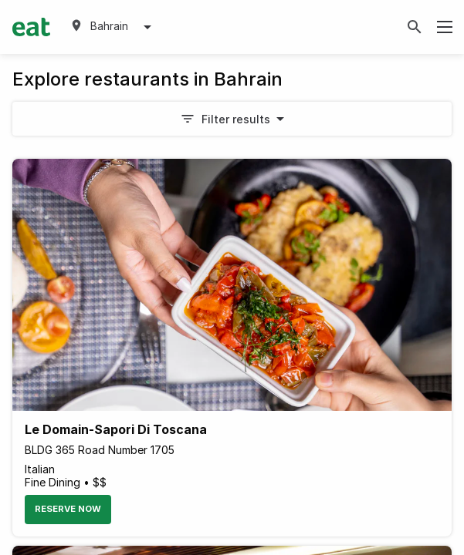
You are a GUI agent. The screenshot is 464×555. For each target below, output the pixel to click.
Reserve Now (68, 508)
